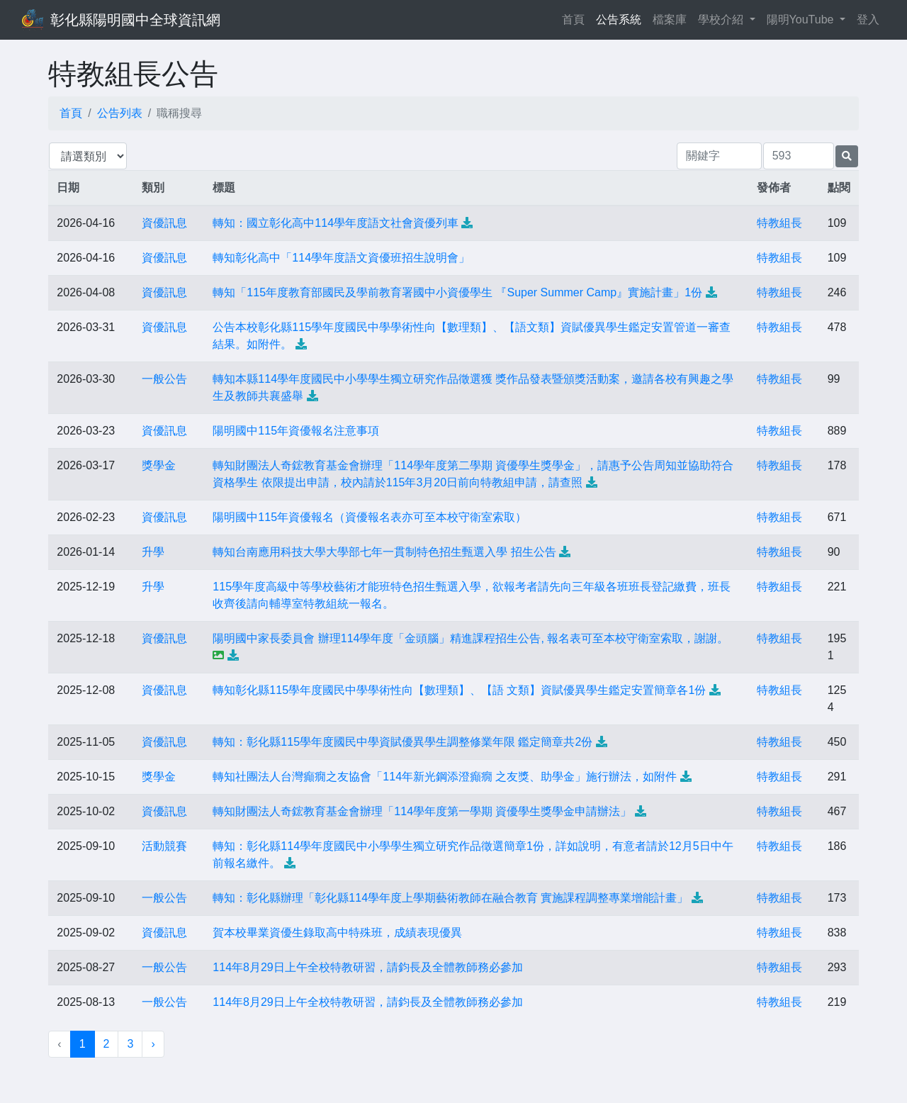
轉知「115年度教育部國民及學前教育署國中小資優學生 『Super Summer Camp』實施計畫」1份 (457, 292)
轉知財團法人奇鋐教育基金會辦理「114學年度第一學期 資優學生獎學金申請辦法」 (422, 811)
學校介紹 (722, 19)
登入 (868, 19)
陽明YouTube (802, 19)
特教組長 (779, 223)
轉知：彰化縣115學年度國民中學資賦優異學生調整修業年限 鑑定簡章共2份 (402, 742)
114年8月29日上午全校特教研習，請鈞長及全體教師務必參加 (367, 967)
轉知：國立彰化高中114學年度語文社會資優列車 (335, 223)
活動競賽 (164, 846)
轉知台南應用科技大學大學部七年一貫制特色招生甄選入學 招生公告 (384, 552)
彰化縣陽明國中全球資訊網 (135, 20)
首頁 (576, 18)
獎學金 (159, 465)
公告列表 (119, 113)
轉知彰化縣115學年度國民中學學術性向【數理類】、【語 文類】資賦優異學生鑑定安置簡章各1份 (459, 690)
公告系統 (618, 19)
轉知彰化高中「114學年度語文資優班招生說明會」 (341, 258)
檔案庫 (670, 19)
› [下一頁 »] (152, 1044)
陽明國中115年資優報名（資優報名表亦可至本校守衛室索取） (369, 517)
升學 (153, 552)
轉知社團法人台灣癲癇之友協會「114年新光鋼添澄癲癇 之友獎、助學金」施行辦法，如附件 (445, 777)
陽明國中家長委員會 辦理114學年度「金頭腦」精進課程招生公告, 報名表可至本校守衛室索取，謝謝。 (470, 638)
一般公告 (164, 379)
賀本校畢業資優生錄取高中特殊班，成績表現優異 (337, 932)
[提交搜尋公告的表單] (846, 156)
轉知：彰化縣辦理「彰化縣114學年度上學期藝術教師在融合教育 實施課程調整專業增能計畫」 (450, 898)
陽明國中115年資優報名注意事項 (296, 431)
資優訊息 (164, 223)
